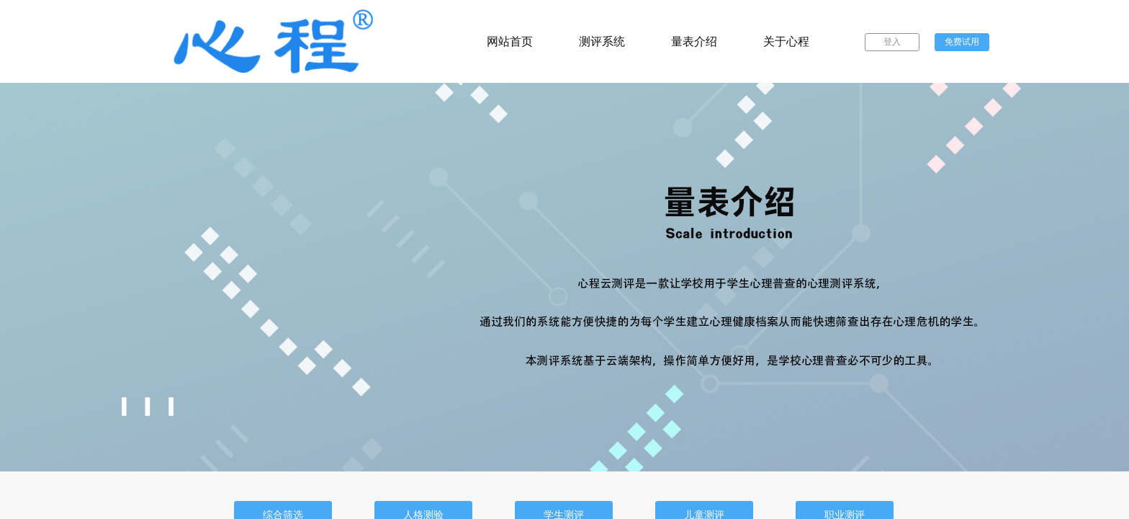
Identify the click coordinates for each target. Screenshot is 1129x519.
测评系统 (602, 41)
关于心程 (786, 41)
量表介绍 (694, 41)
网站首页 (510, 41)
